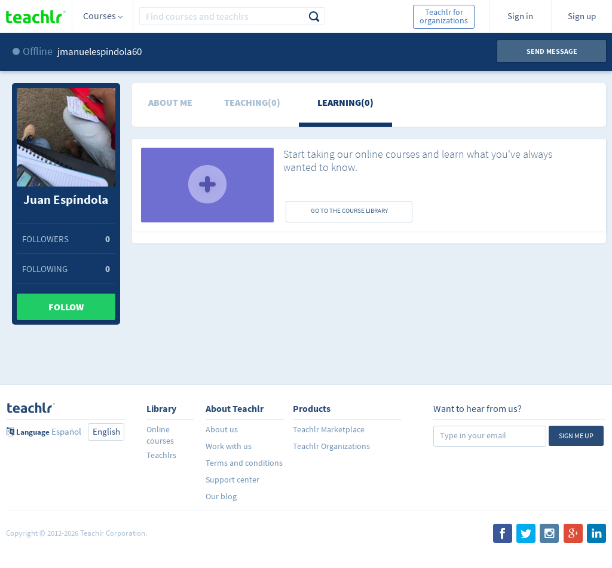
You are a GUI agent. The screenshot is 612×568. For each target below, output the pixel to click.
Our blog (221, 496)
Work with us (229, 446)
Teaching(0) (252, 102)
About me (170, 102)
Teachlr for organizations (444, 16)
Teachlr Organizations (331, 446)
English (106, 431)
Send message (552, 51)
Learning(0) (345, 102)
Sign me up (576, 435)
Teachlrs (161, 455)
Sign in (520, 16)
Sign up (582, 16)
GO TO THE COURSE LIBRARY (349, 210)
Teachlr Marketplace (329, 429)
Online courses (160, 435)
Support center (232, 479)
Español (66, 431)
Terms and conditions (244, 462)
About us (222, 429)
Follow (66, 307)
